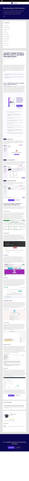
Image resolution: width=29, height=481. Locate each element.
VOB (18, 89)
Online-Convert (7, 211)
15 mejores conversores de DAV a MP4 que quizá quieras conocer (14, 405)
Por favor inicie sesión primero (19, 426)
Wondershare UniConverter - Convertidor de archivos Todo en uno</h (19, 100)
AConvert (6, 368)
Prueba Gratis (11, 447)
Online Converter (7, 344)
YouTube (22, 163)
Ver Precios (18, 447)
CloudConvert (6, 233)
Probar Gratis (19, 105)
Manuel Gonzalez (6, 58)
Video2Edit (6, 255)
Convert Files (6, 322)
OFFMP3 (6, 277)
